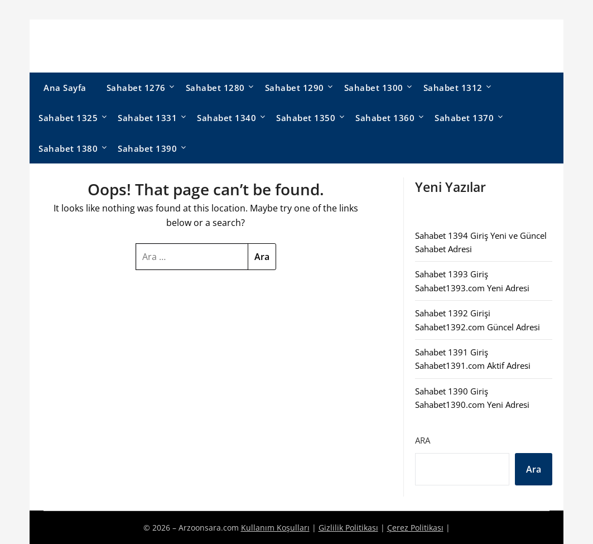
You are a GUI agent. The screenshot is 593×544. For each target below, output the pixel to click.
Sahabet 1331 (147, 117)
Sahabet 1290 (294, 87)
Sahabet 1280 (215, 87)
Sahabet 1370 (464, 117)
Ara (422, 440)
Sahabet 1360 (384, 117)
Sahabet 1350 (305, 117)
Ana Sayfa (65, 87)
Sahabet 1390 (147, 148)
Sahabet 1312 (453, 87)
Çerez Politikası (415, 527)
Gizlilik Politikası (348, 527)
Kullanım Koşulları (275, 527)
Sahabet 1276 (136, 87)
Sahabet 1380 (68, 148)
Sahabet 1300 (373, 87)
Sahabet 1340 (226, 117)
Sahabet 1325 (68, 117)
